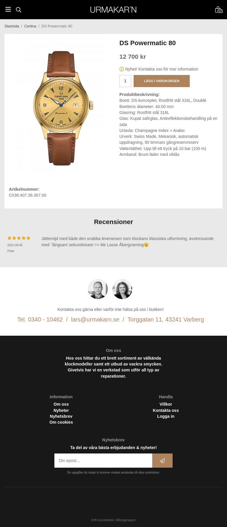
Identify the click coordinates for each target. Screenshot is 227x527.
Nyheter (61, 410)
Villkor (166, 404)
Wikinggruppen (126, 520)
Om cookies (61, 422)
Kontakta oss (166, 410)
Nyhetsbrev (61, 416)
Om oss (61, 404)
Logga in (165, 416)
